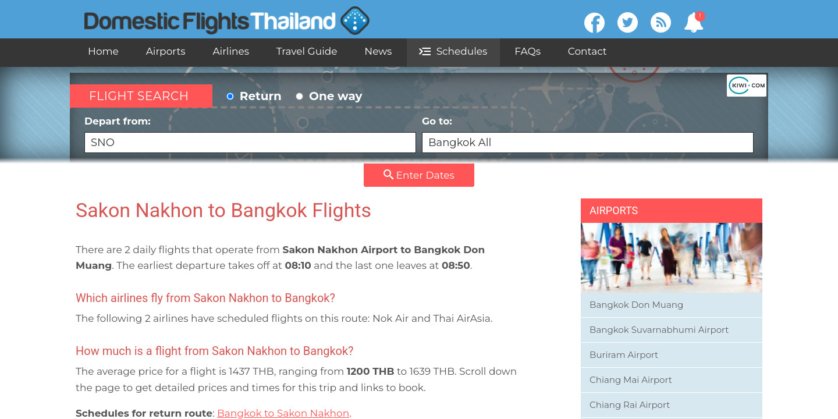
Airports (166, 51)
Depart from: (250, 134)
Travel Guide (307, 51)
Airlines (230, 51)
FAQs (527, 51)
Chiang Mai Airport (631, 379)
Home (103, 51)
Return (254, 96)
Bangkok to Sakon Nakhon (283, 413)
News (378, 51)
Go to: (588, 134)
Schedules (453, 51)
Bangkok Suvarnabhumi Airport (659, 329)
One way (329, 96)
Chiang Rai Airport (630, 404)
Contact (587, 51)
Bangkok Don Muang (636, 304)
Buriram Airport (624, 354)
